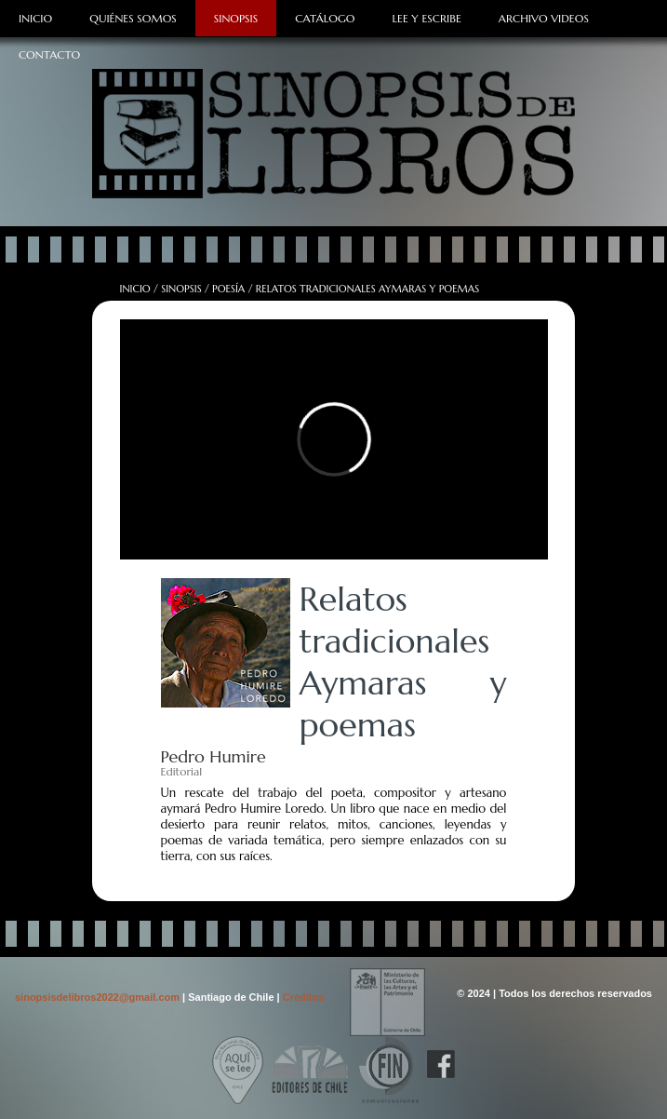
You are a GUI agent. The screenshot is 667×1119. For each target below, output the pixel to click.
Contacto (49, 54)
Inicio (35, 18)
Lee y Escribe (426, 18)
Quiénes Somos (133, 18)
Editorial (182, 771)
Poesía (228, 288)
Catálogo (324, 18)
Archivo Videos (544, 18)
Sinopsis (236, 18)
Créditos (304, 997)
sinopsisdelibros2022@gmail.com (98, 997)
